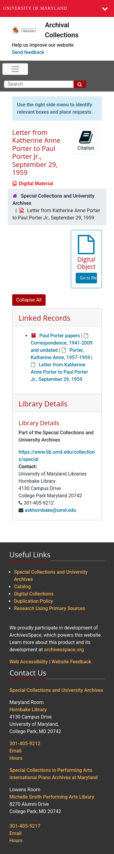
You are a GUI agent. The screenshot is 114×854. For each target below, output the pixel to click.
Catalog (22, 586)
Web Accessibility (28, 662)
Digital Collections (34, 594)
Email (15, 751)
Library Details (43, 404)
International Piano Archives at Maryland (53, 777)
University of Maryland (35, 8)
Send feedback (28, 52)
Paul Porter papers (59, 336)
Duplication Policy (33, 601)
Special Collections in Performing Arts (50, 770)
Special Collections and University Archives (56, 690)
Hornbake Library (28, 709)
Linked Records (44, 318)
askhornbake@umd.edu (50, 510)
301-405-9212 (24, 743)
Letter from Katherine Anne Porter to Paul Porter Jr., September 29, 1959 (59, 372)
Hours (15, 758)
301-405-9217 (24, 826)
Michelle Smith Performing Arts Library (51, 797)
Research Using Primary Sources (49, 608)
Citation (86, 140)
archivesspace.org (64, 649)
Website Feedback (71, 662)
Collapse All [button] (29, 300)
